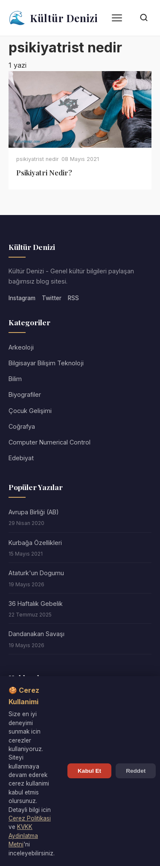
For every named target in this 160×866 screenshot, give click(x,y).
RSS (73, 298)
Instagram (22, 298)
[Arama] (143, 18)
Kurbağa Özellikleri (35, 542)
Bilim (15, 378)
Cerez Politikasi (30, 818)
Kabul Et (89, 771)
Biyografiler (25, 394)
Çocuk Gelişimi (30, 410)
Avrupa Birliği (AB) (34, 512)
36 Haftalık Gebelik (36, 603)
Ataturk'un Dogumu (36, 572)
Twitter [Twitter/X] (51, 298)
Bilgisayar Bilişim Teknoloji (46, 363)
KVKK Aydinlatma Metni (23, 835)
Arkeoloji (21, 347)
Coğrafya (22, 426)
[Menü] (116, 18)
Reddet (135, 771)
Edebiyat (21, 458)
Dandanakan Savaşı (36, 633)
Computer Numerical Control (49, 442)
